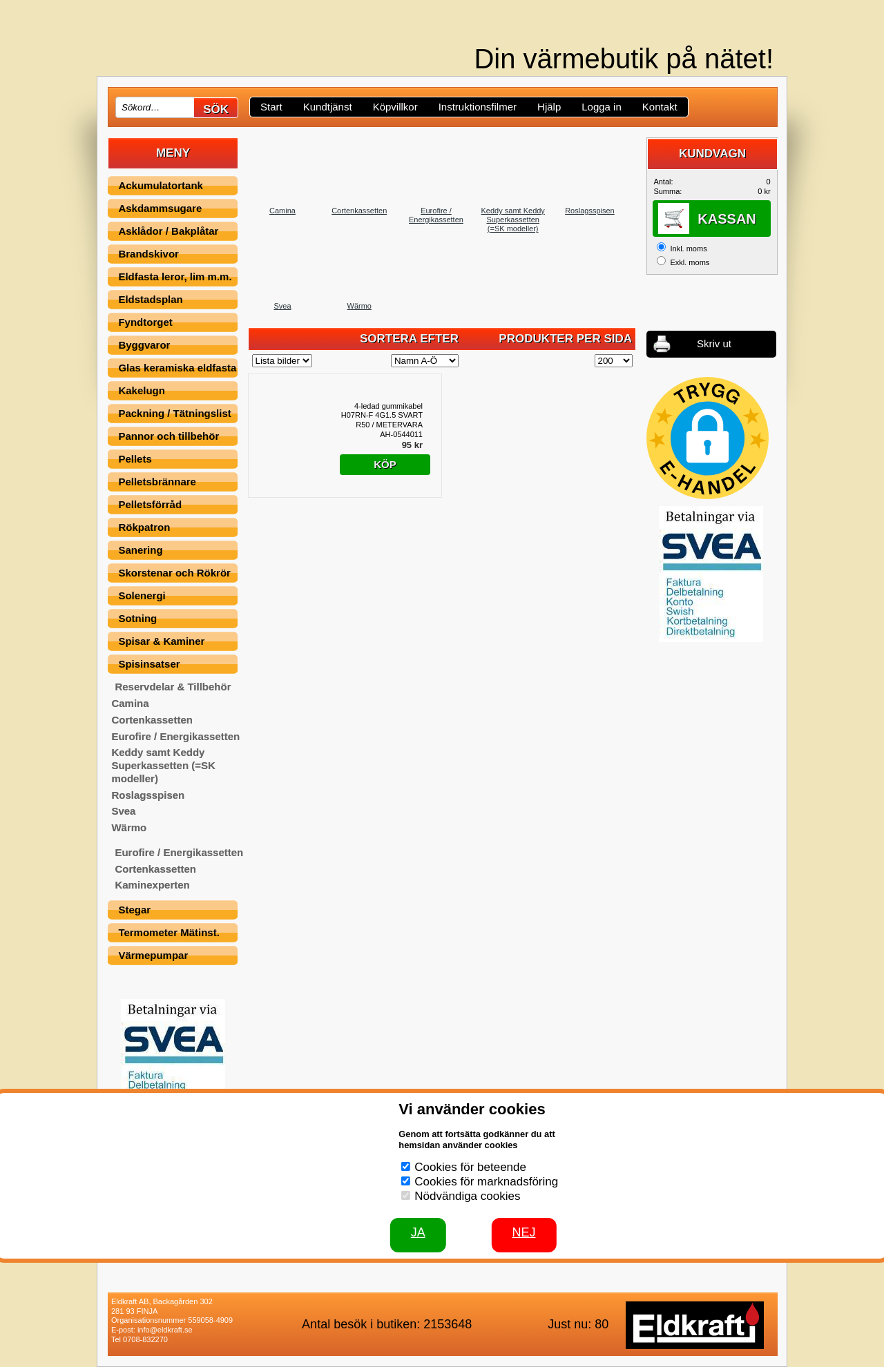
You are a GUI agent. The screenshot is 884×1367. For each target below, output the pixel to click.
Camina (129, 703)
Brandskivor (148, 254)
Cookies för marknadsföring (486, 1181)
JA (418, 1232)
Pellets (134, 459)
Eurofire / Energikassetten (175, 736)
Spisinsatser (149, 664)
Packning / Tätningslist (174, 413)
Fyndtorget (145, 322)
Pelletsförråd (150, 504)
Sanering (140, 550)
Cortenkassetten (152, 720)
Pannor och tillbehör (168, 436)
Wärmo (128, 827)
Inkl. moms (688, 248)
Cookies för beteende (470, 1167)
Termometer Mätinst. (168, 932)
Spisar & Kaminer (161, 641)
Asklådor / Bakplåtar (168, 231)
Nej (524, 1232)
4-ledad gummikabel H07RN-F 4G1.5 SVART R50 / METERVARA (382, 415)
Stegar (134, 909)
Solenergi (141, 595)
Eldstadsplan (150, 299)
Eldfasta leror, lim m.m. (174, 276)
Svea (123, 811)
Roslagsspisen (147, 795)
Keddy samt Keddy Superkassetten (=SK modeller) (163, 765)
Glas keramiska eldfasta (177, 368)
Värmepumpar (153, 955)
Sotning (137, 618)
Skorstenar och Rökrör (174, 573)
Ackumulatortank (160, 185)
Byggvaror (144, 345)
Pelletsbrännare (157, 481)
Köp (385, 464)
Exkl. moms (689, 262)
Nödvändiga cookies (467, 1196)
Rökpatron (144, 527)
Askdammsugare (160, 208)
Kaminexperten (152, 885)
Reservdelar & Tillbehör (173, 686)
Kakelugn (141, 390)
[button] (707, 438)
